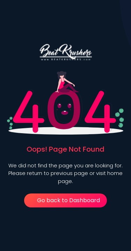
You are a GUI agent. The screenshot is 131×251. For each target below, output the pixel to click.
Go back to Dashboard (65, 200)
